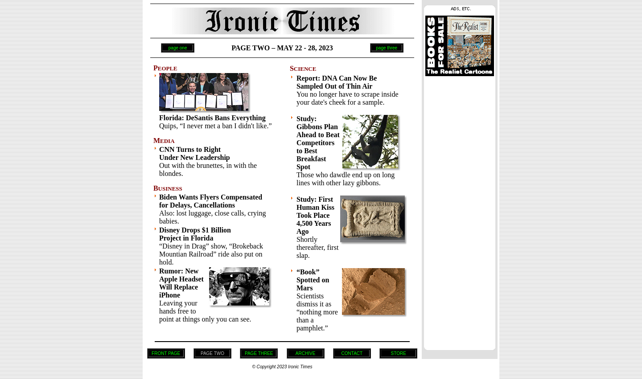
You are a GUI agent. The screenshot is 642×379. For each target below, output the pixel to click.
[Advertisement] (459, 210)
